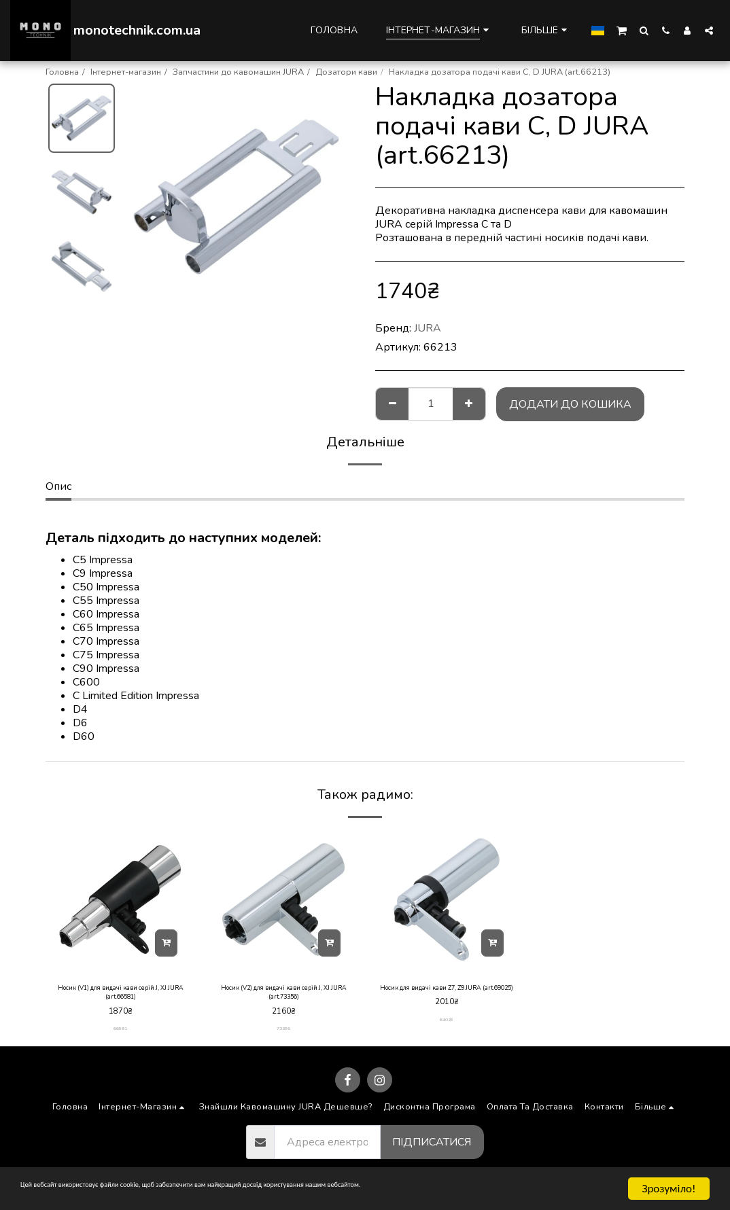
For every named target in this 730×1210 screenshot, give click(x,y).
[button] (621, 29)
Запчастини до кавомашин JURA (238, 72)
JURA (427, 328)
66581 (120, 1035)
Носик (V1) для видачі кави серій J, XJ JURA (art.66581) (120, 996)
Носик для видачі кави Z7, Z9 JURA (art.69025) (446, 996)
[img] (120, 899)
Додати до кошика (570, 404)
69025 (446, 1035)
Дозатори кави (346, 72)
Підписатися (431, 1149)
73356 (283, 1035)
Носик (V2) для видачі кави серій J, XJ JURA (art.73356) (283, 996)
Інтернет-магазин (125, 72)
